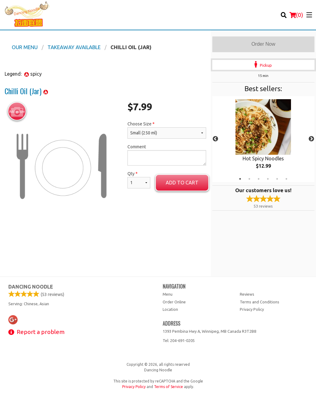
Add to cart (182, 182)
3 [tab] (259, 179)
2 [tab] (249, 179)
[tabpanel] (263, 139)
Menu (168, 294)
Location (170, 309)
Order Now (263, 44)
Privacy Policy (252, 309)
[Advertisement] (105, 243)
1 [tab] (240, 179)
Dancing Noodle (30, 286)
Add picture (17, 111)
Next (311, 139)
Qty (138, 179)
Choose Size (166, 130)
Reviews (247, 294)
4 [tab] (268, 179)
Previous (215, 139)
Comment (166, 155)
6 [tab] (286, 179)
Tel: (179, 340)
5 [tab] (277, 179)
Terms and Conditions (259, 302)
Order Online (174, 302)
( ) (296, 14)
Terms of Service (168, 387)
